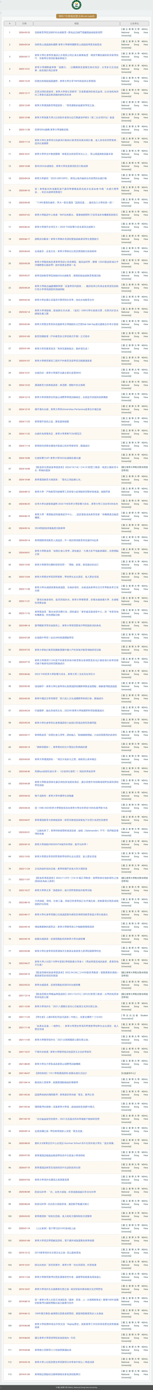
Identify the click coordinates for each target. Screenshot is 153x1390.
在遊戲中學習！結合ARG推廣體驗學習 (54, 637)
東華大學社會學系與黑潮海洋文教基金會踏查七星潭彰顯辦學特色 (68, 951)
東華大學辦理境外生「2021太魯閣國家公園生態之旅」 (62, 1039)
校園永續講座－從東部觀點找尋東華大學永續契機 (60, 939)
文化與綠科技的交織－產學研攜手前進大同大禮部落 (61, 868)
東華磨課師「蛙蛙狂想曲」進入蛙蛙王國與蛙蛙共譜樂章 (63, 1216)
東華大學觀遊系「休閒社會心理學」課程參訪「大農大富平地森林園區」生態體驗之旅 (76, 552)
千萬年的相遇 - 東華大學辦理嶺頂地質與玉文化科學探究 (63, 1051)
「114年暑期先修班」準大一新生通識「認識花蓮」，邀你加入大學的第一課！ (74, 202)
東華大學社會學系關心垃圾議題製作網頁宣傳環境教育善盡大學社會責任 (71, 914)
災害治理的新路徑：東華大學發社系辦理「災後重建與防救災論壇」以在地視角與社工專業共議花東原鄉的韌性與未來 (76, 93)
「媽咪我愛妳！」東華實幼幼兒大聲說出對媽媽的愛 (61, 747)
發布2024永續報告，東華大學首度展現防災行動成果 (61, 166)
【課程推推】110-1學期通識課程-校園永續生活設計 (61, 1073)
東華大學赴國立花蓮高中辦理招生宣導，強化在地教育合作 (64, 299)
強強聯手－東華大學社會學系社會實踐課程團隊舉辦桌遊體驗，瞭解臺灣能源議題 (76, 686)
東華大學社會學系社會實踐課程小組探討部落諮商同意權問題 (65, 722)
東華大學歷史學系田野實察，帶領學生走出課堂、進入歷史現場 (67, 576)
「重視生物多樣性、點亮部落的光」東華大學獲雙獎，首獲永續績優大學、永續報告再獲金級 (76, 601)
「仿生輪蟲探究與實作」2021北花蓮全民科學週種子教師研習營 (67, 1119)
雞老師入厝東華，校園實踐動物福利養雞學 (56, 1082)
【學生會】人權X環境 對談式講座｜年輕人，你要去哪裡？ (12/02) (68, 1017)
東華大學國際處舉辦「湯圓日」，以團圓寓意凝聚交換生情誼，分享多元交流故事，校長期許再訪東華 (76, 69)
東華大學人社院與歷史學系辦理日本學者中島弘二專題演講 (64, 1362)
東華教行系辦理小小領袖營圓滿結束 (53, 1350)
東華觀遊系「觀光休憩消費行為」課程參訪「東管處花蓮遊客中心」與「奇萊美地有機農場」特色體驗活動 (76, 613)
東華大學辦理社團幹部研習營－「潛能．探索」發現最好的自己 (67, 564)
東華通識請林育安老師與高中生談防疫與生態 (57, 1167)
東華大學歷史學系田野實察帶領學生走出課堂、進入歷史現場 (65, 856)
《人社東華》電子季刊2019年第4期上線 (55, 1228)
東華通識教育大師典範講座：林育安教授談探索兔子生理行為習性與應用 (71, 820)
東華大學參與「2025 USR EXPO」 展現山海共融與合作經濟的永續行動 (71, 178)
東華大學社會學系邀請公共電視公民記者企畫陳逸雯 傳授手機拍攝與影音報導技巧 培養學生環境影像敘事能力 (76, 57)
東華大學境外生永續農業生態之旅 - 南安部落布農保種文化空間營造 (69, 1289)
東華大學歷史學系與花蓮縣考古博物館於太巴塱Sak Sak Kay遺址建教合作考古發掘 (76, 324)
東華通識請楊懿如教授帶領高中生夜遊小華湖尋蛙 (60, 1155)
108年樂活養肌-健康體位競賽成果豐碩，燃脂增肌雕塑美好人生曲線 (69, 1313)
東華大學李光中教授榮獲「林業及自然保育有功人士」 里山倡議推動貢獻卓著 (74, 154)
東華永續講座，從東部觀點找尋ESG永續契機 (57, 984)
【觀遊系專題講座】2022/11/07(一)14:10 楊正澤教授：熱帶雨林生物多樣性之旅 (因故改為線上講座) (76, 879)
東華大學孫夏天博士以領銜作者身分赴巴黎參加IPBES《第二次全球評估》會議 (74, 117)
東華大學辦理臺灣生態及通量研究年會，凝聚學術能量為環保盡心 (68, 1277)
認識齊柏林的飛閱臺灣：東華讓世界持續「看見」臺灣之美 (64, 1094)
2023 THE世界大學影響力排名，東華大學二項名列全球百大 (65, 674)
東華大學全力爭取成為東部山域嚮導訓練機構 (57, 1064)
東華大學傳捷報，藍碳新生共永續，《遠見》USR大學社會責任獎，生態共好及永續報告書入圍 (76, 312)
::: (1, 13)
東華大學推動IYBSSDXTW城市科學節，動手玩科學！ (62, 844)
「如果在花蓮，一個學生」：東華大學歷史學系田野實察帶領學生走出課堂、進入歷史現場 (76, 1028)
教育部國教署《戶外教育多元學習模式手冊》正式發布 (62, 336)
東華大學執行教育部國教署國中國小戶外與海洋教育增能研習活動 (68, 649)
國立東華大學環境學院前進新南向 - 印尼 (55, 1337)
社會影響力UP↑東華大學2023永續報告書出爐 (58, 458)
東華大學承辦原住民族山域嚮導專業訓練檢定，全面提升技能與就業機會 (71, 397)
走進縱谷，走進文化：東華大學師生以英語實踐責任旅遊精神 (65, 251)
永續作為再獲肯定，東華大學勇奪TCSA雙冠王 (58, 433)
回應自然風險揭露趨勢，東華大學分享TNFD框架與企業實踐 (65, 81)
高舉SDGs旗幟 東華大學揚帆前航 (52, 129)
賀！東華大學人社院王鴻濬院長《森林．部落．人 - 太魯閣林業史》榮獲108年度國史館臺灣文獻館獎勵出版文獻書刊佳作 (76, 1301)
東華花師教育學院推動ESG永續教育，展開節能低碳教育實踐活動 (68, 275)
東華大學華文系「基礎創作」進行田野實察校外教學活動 (63, 890)
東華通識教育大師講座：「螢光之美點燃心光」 (59, 479)
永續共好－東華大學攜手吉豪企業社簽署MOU (58, 372)
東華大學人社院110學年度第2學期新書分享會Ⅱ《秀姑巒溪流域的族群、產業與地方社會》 (76, 963)
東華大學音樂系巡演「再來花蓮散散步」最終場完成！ (62, 348)
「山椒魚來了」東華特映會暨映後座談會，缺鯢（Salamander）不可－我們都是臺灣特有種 (76, 832)
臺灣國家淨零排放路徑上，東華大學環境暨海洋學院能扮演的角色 (68, 625)
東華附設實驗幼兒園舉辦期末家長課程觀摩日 (57, 1374)
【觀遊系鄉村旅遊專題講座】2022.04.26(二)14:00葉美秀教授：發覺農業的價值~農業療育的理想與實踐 (76, 974)
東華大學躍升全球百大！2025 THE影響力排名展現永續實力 (65, 227)
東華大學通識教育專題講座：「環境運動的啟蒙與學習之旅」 (65, 105)
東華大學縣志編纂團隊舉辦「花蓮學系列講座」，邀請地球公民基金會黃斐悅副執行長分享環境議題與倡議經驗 (76, 288)
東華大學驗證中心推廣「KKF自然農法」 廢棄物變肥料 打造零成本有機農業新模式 (76, 214)
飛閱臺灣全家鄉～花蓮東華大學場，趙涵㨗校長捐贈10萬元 (65, 1106)
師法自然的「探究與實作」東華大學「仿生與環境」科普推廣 (65, 1265)
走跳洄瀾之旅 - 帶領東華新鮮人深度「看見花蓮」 (59, 1131)
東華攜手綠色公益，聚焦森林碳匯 (52, 421)
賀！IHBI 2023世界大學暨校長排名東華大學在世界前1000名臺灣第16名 (71, 808)
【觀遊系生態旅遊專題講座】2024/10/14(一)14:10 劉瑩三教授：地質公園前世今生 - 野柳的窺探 (76, 469)
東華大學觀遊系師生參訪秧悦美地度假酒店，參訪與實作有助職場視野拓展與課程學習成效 (76, 784)
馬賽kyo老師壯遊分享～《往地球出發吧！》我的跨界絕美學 (65, 771)
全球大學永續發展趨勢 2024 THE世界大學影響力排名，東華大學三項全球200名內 (76, 503)
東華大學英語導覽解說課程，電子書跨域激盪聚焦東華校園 (64, 1240)
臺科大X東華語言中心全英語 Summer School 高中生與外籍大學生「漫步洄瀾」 (75, 1143)
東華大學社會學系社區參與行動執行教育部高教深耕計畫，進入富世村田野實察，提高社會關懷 (76, 142)
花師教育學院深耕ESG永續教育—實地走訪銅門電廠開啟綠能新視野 (69, 32)
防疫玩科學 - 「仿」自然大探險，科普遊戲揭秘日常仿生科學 (65, 1192)
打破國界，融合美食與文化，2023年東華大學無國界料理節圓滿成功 (69, 710)
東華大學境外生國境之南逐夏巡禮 (52, 1179)
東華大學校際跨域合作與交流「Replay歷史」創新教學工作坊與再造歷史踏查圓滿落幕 (76, 1326)
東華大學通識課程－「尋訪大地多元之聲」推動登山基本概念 (65, 759)
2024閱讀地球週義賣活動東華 (50, 528)
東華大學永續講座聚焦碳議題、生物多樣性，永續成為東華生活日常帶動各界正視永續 (76, 589)
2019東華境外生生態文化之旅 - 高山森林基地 (58, 1252)
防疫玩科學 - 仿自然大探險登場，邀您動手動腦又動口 (62, 1204)
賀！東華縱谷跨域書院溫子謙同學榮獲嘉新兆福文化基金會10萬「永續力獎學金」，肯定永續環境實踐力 (76, 190)
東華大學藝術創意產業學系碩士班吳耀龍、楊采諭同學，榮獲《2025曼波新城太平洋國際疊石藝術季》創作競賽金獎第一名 (76, 263)
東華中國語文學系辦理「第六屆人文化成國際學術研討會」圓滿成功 (69, 698)
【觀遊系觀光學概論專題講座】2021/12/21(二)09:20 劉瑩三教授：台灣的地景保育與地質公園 (76, 996)
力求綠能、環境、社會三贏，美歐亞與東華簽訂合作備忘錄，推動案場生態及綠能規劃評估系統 (76, 902)
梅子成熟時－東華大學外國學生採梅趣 (54, 795)
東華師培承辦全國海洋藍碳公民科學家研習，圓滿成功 (62, 445)
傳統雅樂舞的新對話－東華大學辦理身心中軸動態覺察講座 (64, 926)
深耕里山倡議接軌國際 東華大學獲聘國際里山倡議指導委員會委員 (68, 44)
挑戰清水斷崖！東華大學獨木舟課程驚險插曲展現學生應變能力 (67, 239)
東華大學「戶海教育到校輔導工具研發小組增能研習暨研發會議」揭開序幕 (72, 491)
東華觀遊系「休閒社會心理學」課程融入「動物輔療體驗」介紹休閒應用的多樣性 (76, 735)
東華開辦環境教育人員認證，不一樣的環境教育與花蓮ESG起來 (66, 540)
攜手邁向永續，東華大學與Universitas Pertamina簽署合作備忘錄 (68, 409)
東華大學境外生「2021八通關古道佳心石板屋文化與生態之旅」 (67, 1006)
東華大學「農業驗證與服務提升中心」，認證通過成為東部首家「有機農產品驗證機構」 (76, 516)
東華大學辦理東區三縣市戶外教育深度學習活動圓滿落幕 (63, 360)
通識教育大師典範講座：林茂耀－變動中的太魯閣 (60, 385)
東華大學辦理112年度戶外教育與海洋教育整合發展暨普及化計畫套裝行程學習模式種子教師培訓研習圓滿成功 (76, 662)
